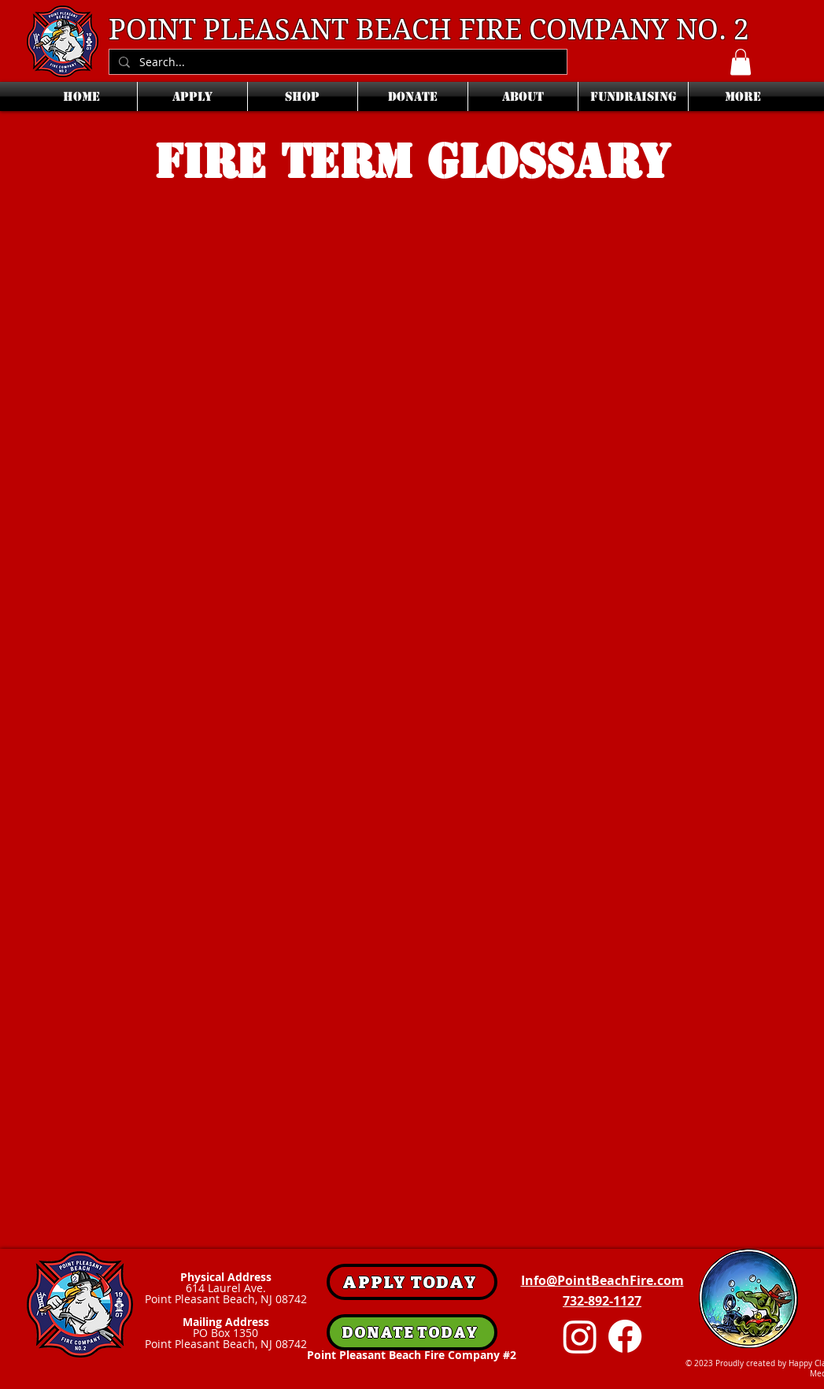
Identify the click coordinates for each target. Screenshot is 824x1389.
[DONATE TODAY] (412, 1332)
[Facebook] (625, 1336)
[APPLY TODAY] (412, 1282)
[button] (741, 62)
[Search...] (336, 63)
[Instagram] (580, 1336)
